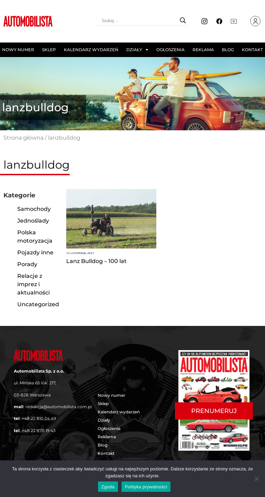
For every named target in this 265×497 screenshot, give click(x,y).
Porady (27, 264)
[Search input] (139, 20)
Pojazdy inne (35, 252)
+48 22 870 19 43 (39, 430)
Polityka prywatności (146, 486)
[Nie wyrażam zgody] (256, 478)
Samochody (34, 209)
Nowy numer (18, 49)
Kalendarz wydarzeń (91, 49)
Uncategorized (38, 304)
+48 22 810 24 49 (39, 418)
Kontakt (252, 49)
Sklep (49, 49)
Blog (228, 49)
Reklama (203, 49)
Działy (137, 49)
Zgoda (108, 486)
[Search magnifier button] (183, 20)
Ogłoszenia (170, 49)
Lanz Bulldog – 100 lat (96, 261)
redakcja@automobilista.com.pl (59, 406)
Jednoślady (33, 220)
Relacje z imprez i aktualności (33, 284)
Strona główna (23, 137)
